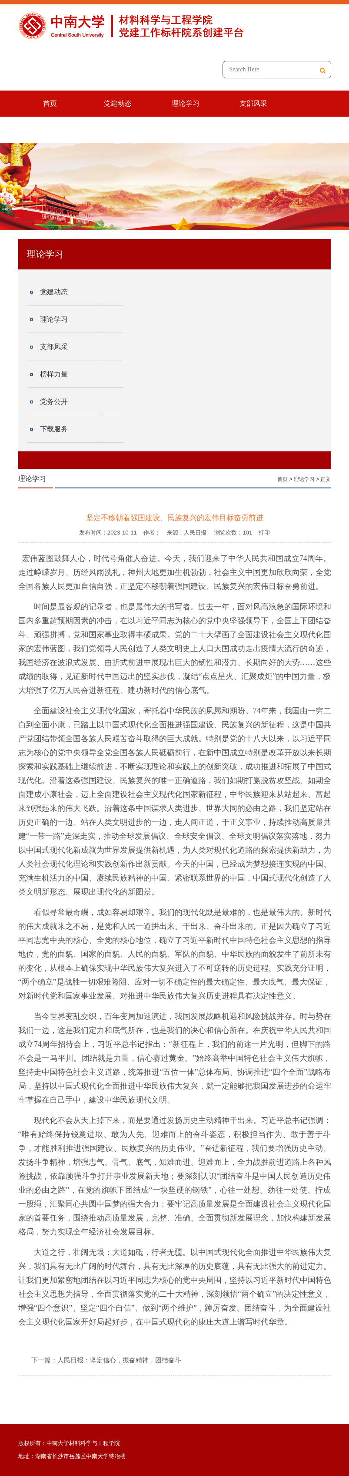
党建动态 (118, 103)
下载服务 (190, 129)
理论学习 (185, 103)
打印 (264, 532)
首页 (50, 103)
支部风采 (253, 103)
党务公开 (122, 129)
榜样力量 (54, 129)
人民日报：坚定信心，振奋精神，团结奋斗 (119, 1360)
